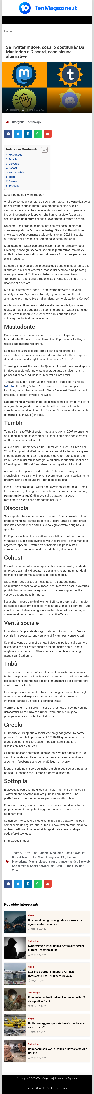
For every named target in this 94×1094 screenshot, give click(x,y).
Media (33, 861)
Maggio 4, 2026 (37, 1032)
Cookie (50, 1088)
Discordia (14, 163)
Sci (75, 861)
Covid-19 (79, 853)
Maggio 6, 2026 (37, 929)
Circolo (13, 181)
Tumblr (13, 159)
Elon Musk (38, 857)
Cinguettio (56, 853)
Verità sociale (17, 172)
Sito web (84, 861)
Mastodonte (16, 155)
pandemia (65, 861)
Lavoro (71, 857)
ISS (63, 857)
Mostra (43, 861)
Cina (34, 853)
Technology (33, 122)
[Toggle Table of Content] (43, 150)
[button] (47, 19)
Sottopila (14, 185)
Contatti (40, 1088)
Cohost (13, 168)
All (21, 853)
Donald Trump (21, 857)
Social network (39, 866)
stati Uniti (57, 866)
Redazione (61, 1088)
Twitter (78, 866)
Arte (27, 853)
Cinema (44, 853)
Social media (20, 866)
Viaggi (31, 915)
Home (8, 31)
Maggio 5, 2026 (37, 980)
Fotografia (53, 857)
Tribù (12, 176)
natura (53, 861)
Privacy (31, 1088)
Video (15, 870)
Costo (68, 853)
